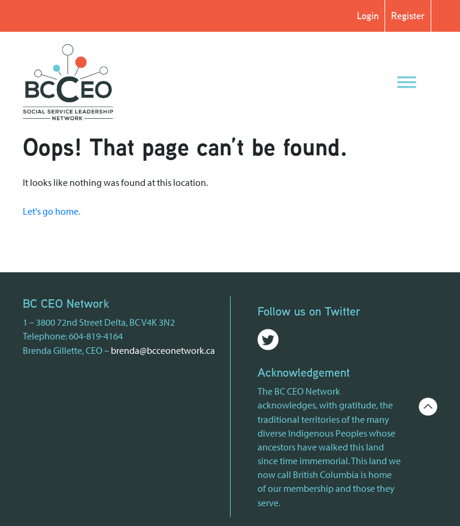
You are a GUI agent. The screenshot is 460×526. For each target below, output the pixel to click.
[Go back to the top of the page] (428, 405)
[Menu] (406, 82)
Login (368, 15)
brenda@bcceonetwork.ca (163, 350)
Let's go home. (51, 211)
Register (408, 15)
